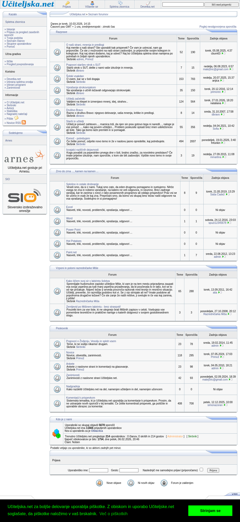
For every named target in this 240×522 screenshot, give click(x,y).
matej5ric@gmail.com (215, 69)
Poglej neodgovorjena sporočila (217, 26)
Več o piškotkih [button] (113, 513)
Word (69, 218)
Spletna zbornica (15, 22)
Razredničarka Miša (87, 301)
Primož (89, 59)
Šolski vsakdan (75, 76)
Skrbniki (80, 81)
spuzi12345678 (218, 222)
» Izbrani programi (15, 84)
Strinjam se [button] (210, 511)
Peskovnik (62, 328)
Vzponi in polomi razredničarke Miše (77, 268)
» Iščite (8, 61)
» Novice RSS (15, 122)
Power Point (73, 229)
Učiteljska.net (77, 14)
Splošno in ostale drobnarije (82, 184)
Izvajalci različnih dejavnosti (82, 149)
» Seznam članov (14, 40)
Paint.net (71, 252)
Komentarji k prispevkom (80, 397)
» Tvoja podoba (13, 38)
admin (80, 59)
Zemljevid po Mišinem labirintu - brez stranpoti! (93, 306)
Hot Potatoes (73, 241)
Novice (70, 352)
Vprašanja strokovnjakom (81, 87)
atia (215, 292)
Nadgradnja (73, 386)
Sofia (216, 128)
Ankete (70, 363)
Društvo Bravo (74, 110)
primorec (216, 91)
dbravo (80, 70)
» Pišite (11, 118)
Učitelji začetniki (75, 98)
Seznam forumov (98, 14)
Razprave (61, 32)
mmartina (215, 157)
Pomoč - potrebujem (78, 138)
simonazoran (215, 405)
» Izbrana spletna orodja (18, 81)
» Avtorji (9, 108)
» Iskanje (9, 29)
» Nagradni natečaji (15, 114)
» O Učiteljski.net (14, 102)
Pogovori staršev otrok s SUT (83, 64)
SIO (7, 179)
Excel (69, 207)
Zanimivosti (73, 375)
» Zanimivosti (12, 87)
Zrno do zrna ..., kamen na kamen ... (77, 171)
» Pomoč (9, 46)
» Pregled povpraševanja (19, 64)
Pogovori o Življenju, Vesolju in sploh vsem (91, 341)
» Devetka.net (12, 79)
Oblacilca (97, 430)
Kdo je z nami (64, 419)
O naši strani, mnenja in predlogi (85, 44)
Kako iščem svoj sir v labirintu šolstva (88, 281)
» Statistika (10, 111)
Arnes (8, 140)
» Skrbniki (10, 105)
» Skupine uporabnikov (17, 43)
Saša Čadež (217, 194)
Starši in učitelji (75, 121)
